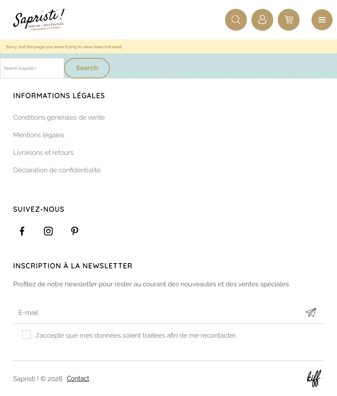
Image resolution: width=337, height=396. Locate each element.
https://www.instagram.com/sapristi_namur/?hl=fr (48, 231)
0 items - (289, 20)
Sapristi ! (44, 20)
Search (87, 68)
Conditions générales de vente (59, 117)
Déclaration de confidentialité (57, 170)
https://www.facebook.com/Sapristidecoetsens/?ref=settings (22, 231)
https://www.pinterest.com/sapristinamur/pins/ (74, 231)
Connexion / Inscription (262, 20)
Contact (78, 378)
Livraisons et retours (43, 153)
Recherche (236, 20)
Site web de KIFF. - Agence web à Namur (315, 378)
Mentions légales (39, 135)
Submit (311, 312)
